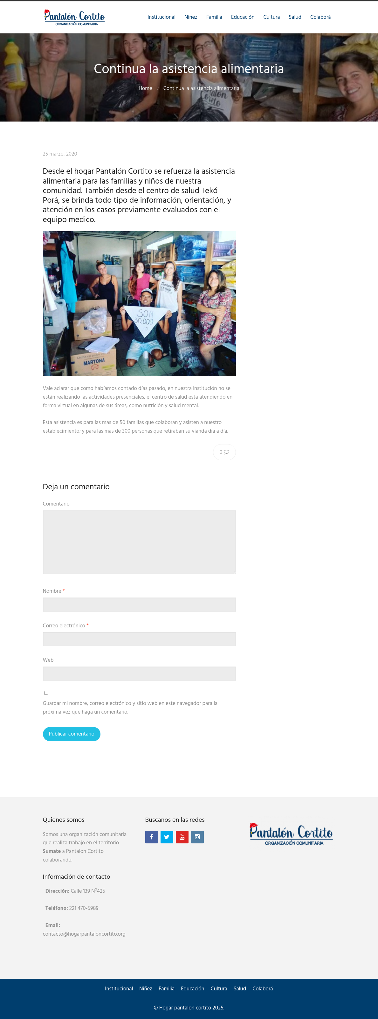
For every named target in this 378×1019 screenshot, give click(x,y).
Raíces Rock (97, 154)
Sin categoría (132, 154)
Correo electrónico (66, 626)
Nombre (54, 591)
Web (48, 660)
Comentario (56, 504)
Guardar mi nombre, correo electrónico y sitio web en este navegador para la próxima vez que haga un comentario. (130, 707)
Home (145, 88)
